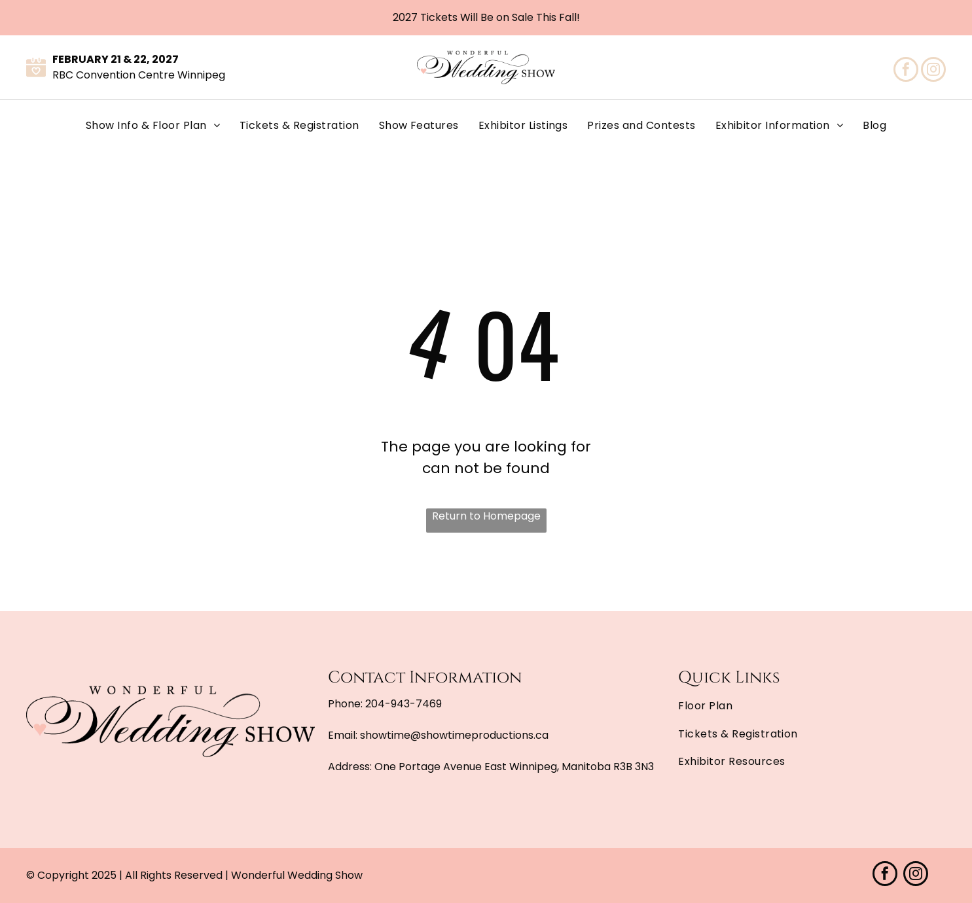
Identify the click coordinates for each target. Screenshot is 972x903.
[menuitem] (153, 126)
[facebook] (905, 71)
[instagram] (933, 71)
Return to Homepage (486, 515)
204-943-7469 (403, 703)
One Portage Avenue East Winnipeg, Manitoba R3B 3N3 (514, 766)
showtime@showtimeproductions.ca (454, 735)
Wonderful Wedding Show (297, 875)
